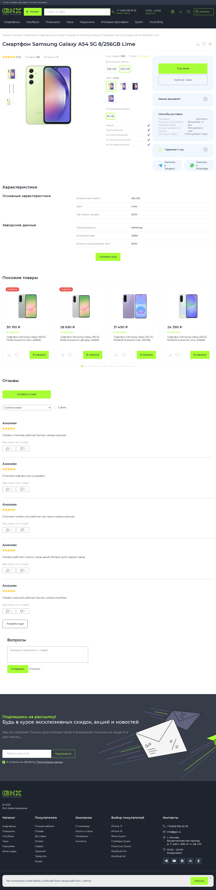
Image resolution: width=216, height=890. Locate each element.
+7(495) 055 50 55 (177, 826)
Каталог (8, 817)
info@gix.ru (174, 831)
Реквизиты (82, 836)
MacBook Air (118, 856)
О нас (6, 2)
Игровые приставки (115, 22)
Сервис (39, 846)
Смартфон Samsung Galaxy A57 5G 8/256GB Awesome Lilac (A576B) (133, 339)
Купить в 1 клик (183, 79)
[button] (82, 366)
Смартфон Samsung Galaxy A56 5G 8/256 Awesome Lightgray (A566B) (80, 339)
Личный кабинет (44, 826)
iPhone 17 (116, 826)
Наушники (87, 22)
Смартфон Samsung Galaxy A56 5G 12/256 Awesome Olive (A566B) (26, 339)
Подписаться (63, 753)
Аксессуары (9, 851)
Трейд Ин (40, 856)
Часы (69, 22)
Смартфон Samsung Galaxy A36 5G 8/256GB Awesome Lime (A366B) (187, 339)
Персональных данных (50, 762)
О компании (83, 826)
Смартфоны (12, 22)
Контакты (42, 2)
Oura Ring (156, 22)
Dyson (139, 22)
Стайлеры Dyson (120, 841)
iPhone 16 (116, 831)
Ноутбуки (32, 22)
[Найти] (106, 12)
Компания (84, 817)
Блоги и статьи (84, 831)
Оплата (33, 2)
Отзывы (14, 2)
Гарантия (40, 851)
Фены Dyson (118, 836)
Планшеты (53, 22)
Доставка (23, 2)
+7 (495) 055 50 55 (126, 10)
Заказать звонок (123, 13)
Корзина (202, 11)
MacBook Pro (119, 851)
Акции (38, 861)
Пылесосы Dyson (121, 846)
